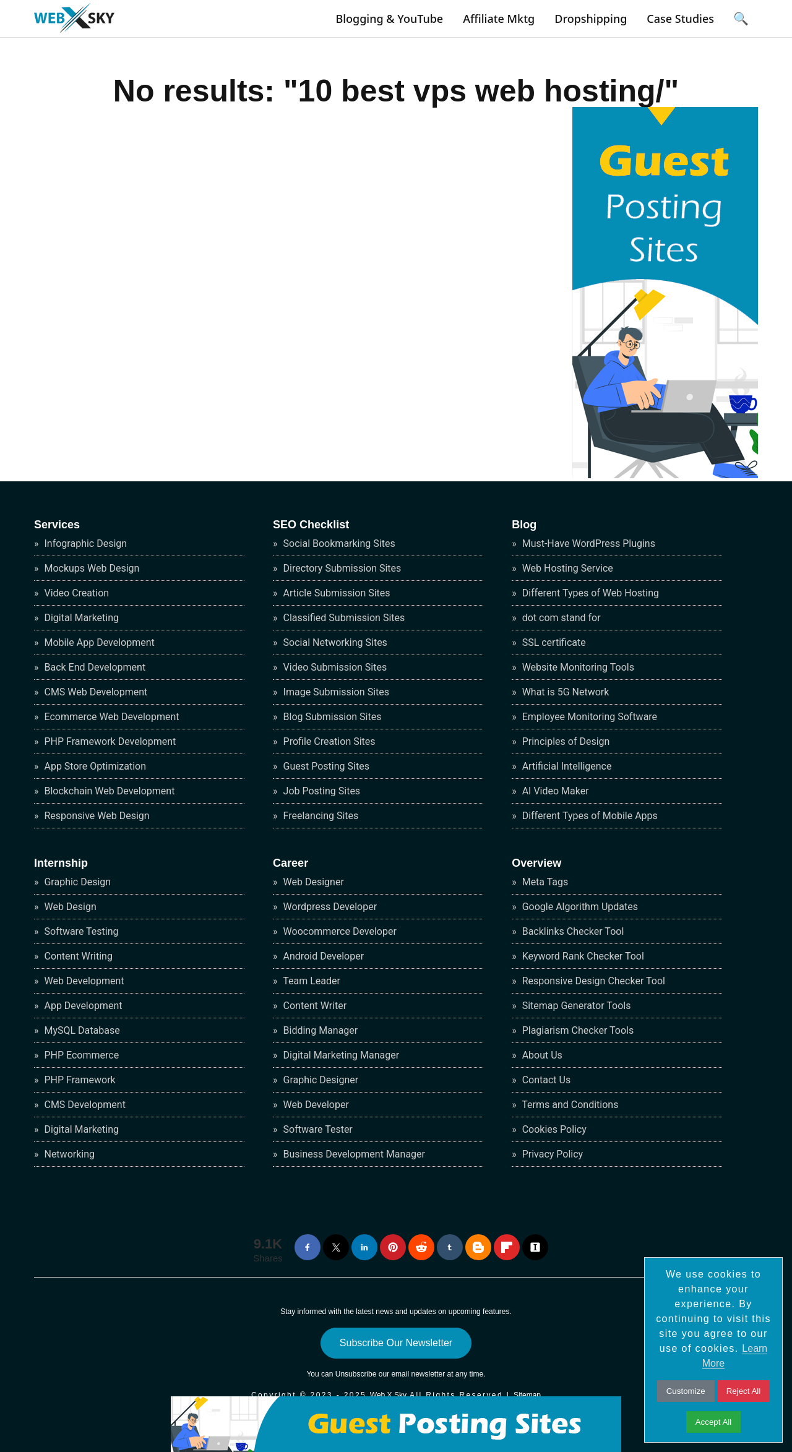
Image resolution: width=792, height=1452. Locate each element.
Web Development (83, 981)
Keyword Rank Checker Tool (582, 956)
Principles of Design (565, 741)
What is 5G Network (564, 692)
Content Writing (77, 956)
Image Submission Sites (335, 692)
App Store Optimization (94, 766)
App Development (82, 1006)
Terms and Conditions (569, 1104)
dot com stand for (560, 618)
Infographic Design (84, 543)
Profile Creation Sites (328, 741)
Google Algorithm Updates (579, 907)
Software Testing (80, 931)
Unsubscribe (356, 1374)
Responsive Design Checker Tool (592, 981)
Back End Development (94, 667)
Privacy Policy (551, 1154)
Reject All (743, 1391)
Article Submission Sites (335, 593)
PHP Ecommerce (80, 1055)
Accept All (713, 1422)
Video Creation (76, 593)
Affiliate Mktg (499, 18)
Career (290, 863)
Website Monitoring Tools (577, 667)
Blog (524, 524)
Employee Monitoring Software (588, 717)
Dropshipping (590, 18)
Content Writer (314, 1006)
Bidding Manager (319, 1030)
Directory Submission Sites (341, 568)
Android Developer (322, 956)
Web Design (69, 907)
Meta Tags (544, 882)
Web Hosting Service (566, 568)
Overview (536, 863)
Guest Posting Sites (325, 766)
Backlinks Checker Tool (572, 931)
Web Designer (312, 882)
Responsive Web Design (96, 816)
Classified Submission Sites (343, 618)
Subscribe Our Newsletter (396, 1343)
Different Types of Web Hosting (589, 593)
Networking (68, 1154)
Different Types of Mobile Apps (589, 816)
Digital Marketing (80, 618)
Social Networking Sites (334, 642)
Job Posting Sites (321, 791)
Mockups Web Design (91, 568)
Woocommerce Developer (339, 931)
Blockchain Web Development (108, 791)
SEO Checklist (311, 524)
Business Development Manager (353, 1154)
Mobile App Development (98, 642)
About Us (541, 1055)
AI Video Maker (554, 791)
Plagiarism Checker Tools (577, 1030)
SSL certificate (553, 642)
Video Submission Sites (334, 667)
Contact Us (545, 1080)
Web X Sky (388, 1395)
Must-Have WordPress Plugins (587, 543)
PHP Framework (79, 1080)
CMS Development (84, 1104)
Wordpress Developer (329, 907)
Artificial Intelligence (566, 766)
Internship (61, 863)
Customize (685, 1391)
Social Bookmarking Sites (338, 543)
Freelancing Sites (320, 816)
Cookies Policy (553, 1129)
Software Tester (317, 1129)
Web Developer (315, 1104)
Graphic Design (76, 882)
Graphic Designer (320, 1080)
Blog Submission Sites (331, 717)
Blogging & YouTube (389, 18)
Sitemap (527, 1395)
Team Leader (310, 981)
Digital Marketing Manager (340, 1055)
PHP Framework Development (109, 741)
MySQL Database (81, 1030)
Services (57, 524)
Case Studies (680, 18)
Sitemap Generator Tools (575, 1006)
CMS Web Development (95, 692)
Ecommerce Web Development (110, 717)
